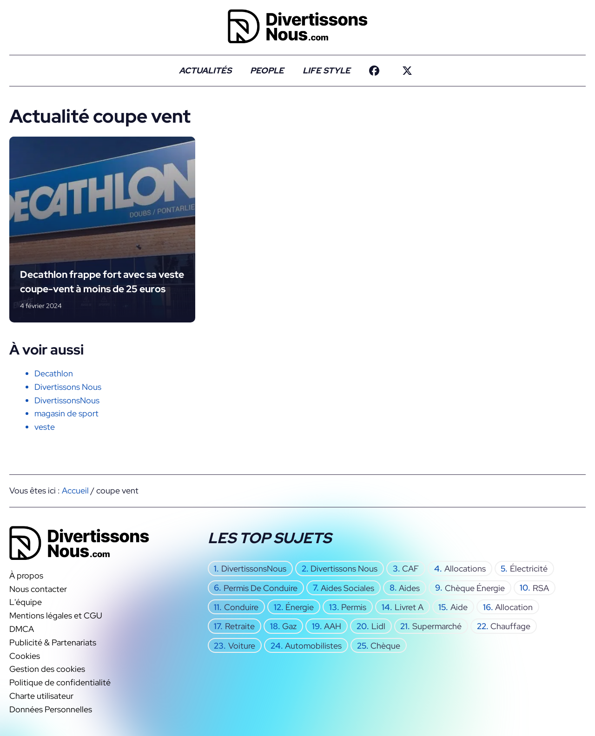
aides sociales (347, 587)
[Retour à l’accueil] (297, 25)
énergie (299, 607)
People (267, 70)
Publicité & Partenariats (52, 642)
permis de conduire (261, 587)
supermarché (437, 626)
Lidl (378, 626)
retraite (240, 626)
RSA (541, 587)
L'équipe (25, 602)
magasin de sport (66, 413)
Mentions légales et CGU (55, 615)
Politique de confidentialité (60, 682)
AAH (332, 626)
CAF (410, 568)
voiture (241, 645)
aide (459, 607)
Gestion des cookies (47, 669)
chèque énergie (475, 587)
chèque (385, 645)
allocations (465, 568)
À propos (26, 575)
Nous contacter (38, 589)
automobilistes (313, 645)
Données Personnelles (50, 709)
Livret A (409, 607)
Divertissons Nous (67, 386)
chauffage (510, 626)
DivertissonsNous (66, 400)
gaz (289, 626)
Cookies (24, 655)
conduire (241, 607)
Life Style (326, 70)
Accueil (75, 490)
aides (409, 587)
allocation (514, 607)
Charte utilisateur (41, 695)
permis (353, 607)
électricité (529, 568)
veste (44, 426)
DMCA (21, 629)
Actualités (205, 70)
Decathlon (53, 373)
